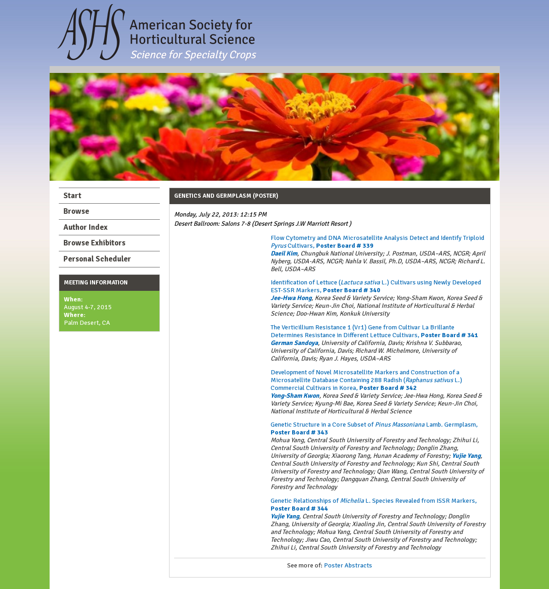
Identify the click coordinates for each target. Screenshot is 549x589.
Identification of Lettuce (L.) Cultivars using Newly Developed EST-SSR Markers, (376, 286)
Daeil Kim (284, 253)
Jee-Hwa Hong (291, 298)
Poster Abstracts (348, 565)
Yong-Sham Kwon (295, 396)
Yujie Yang (466, 456)
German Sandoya (294, 343)
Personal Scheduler (97, 259)
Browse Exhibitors (94, 243)
